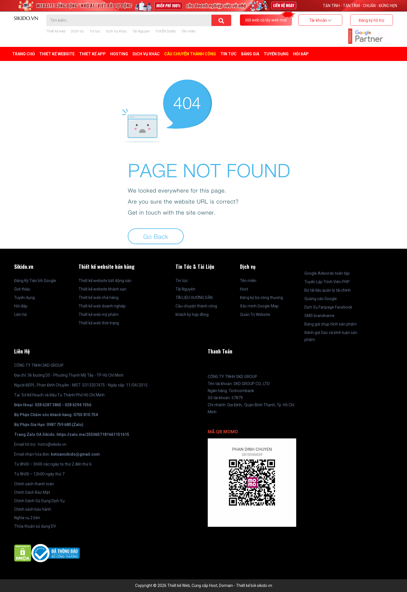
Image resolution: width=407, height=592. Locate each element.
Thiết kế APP (92, 54)
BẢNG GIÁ (250, 54)
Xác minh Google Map (259, 306)
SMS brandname (319, 315)
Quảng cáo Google (320, 298)
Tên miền (188, 31)
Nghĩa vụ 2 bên (27, 517)
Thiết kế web (55, 31)
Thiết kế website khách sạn (102, 289)
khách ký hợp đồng (192, 314)
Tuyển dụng (24, 297)
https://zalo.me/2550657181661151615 (93, 434)
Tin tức (95, 31)
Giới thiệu (22, 289)
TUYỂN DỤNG (165, 31)
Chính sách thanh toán (34, 484)
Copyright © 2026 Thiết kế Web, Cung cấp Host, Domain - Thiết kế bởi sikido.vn (203, 585)
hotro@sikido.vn (52, 444)
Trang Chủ (23, 54)
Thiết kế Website (57, 54)
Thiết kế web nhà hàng (98, 297)
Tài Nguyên (141, 31)
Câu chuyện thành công (196, 306)
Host (244, 289)
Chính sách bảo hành (32, 509)
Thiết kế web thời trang (99, 323)
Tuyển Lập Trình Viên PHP (327, 281)
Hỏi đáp (301, 54)
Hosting (119, 54)
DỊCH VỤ (77, 31)
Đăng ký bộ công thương (261, 297)
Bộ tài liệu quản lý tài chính (327, 290)
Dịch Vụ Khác (116, 31)
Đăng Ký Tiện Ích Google (35, 280)
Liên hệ (20, 314)
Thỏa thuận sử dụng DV (35, 526)
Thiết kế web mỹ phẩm (99, 314)
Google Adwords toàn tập (327, 273)
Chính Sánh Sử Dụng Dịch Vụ (39, 501)
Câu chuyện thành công (190, 54)
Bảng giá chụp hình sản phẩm (330, 324)
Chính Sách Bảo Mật (32, 492)
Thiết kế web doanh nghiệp (102, 306)
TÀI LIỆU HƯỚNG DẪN (194, 297)
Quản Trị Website (255, 314)
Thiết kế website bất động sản (105, 280)
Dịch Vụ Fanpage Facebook (328, 307)
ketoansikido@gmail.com (75, 454)
